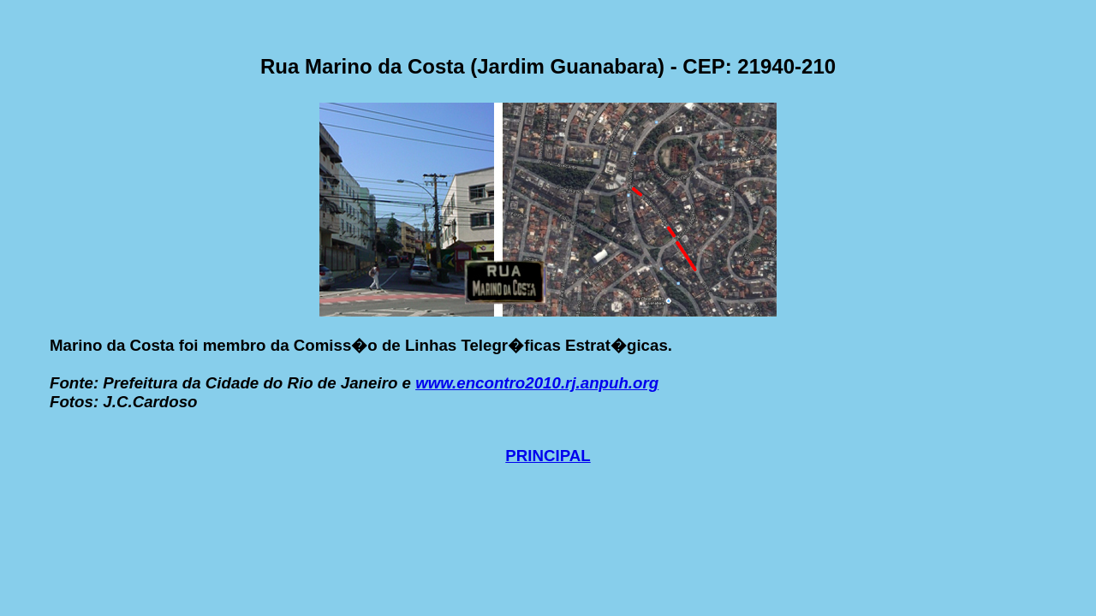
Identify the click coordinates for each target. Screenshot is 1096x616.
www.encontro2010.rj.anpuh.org (536, 383)
